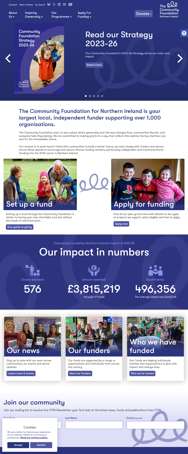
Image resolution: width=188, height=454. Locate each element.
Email (134, 418)
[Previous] (8, 58)
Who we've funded (142, 373)
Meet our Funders (80, 373)
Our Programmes (60, 14)
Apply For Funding (84, 14)
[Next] (179, 58)
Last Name (71, 418)
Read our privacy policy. (34, 437)
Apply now (121, 223)
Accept (18, 445)
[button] (184, 33)
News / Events (26, 5)
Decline (41, 445)
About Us (13, 14)
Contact (13, 5)
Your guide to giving (19, 227)
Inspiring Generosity (32, 14)
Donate (142, 13)
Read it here (94, 64)
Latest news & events (21, 373)
